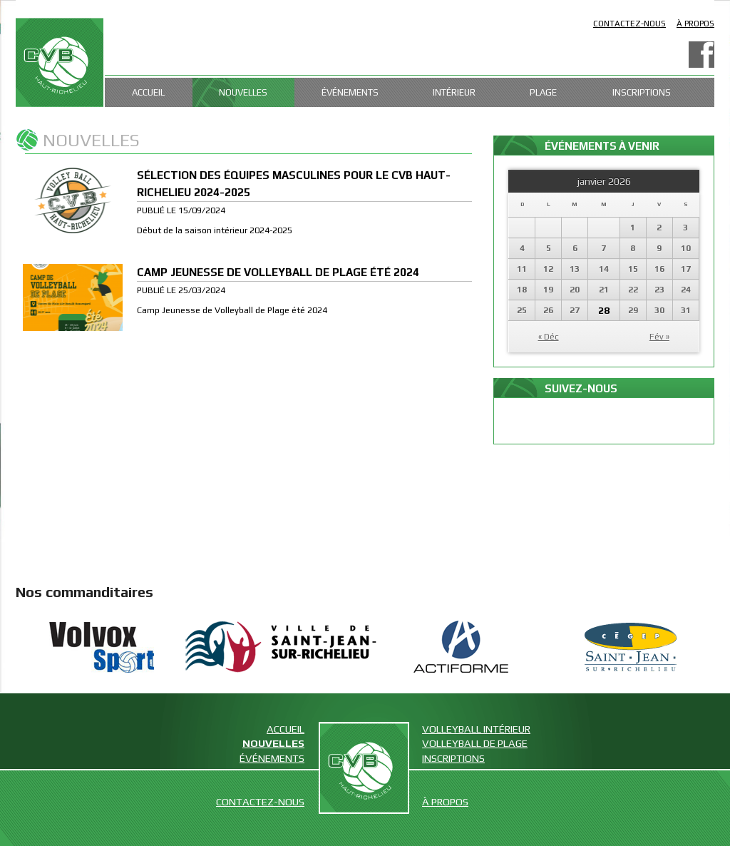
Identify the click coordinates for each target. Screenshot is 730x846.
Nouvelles (243, 92)
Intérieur (454, 92)
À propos (695, 24)
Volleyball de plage (475, 743)
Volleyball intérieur (476, 729)
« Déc (548, 337)
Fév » (659, 337)
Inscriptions (641, 92)
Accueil (148, 92)
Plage (543, 92)
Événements (350, 92)
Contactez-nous (629, 24)
